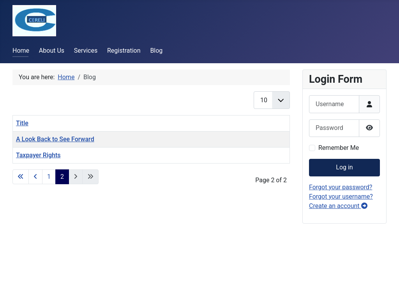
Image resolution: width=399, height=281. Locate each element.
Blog (156, 50)
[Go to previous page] (35, 176)
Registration (124, 50)
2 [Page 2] (62, 176)
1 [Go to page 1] (49, 176)
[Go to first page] (20, 176)
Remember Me (338, 147)
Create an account (338, 206)
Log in (344, 167)
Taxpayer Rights (38, 155)
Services (85, 50)
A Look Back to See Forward (55, 139)
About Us (51, 50)
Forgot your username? (341, 196)
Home (20, 50)
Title (22, 123)
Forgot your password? (340, 187)
